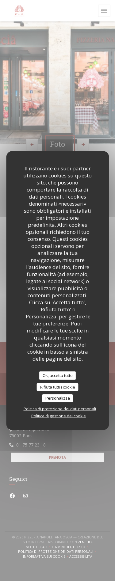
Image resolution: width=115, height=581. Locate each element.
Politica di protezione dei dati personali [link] (60, 408)
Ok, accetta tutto (58, 375)
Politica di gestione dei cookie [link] (58, 415)
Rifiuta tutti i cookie (57, 386)
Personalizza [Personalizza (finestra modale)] (57, 398)
